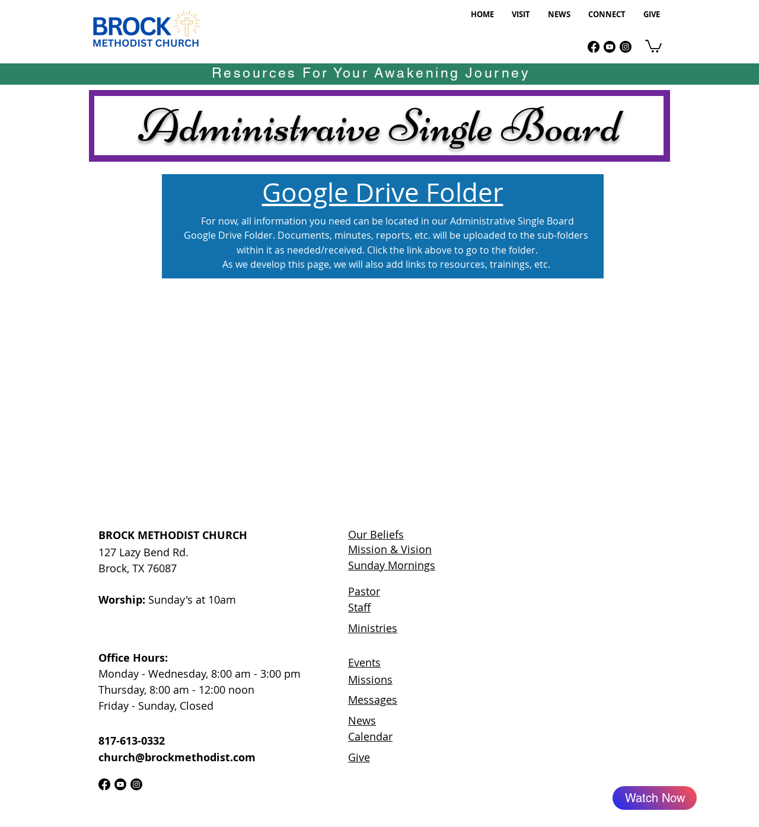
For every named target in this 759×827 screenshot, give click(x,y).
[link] (653, 46)
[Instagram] (626, 47)
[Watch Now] (655, 798)
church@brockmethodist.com (177, 757)
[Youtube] (610, 47)
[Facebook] (593, 47)
